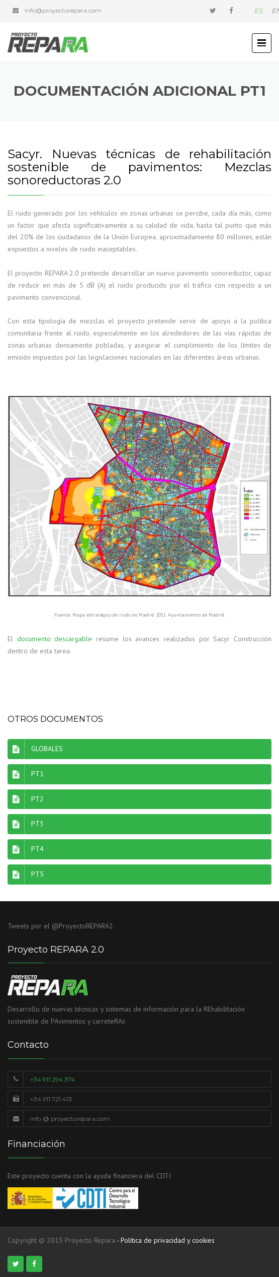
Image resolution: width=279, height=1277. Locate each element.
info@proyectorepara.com (63, 10)
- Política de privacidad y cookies (166, 1240)
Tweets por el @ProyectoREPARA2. (61, 925)
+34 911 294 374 (52, 1079)
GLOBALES (35, 749)
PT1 (26, 774)
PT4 (26, 849)
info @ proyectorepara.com (70, 1118)
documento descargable (54, 638)
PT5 (26, 874)
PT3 (26, 824)
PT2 (26, 799)
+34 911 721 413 (51, 1099)
